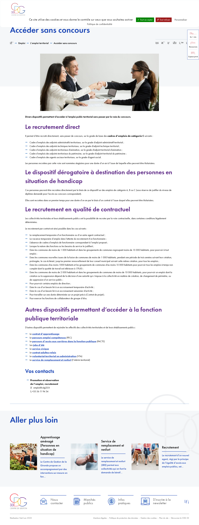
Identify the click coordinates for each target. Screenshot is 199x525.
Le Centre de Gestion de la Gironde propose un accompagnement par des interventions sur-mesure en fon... (53, 469)
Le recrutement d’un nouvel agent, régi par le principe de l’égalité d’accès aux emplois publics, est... (175, 461)
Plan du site (163, 518)
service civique (40, 348)
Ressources (193, 47)
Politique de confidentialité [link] (99, 24)
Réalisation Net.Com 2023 (21, 518)
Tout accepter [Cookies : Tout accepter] (145, 19)
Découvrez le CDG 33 (180, 518)
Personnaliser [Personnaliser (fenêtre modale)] (181, 19)
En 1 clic (193, 37)
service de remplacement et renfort (51, 359)
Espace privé (193, 57)
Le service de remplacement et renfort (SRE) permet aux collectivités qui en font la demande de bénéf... (113, 465)
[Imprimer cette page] (163, 43)
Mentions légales (100, 518)
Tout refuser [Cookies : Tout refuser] (163, 19)
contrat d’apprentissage (45, 333)
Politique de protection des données (123, 518)
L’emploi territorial (39, 43)
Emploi (21, 43)
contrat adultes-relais (44, 352)
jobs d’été (38, 345)
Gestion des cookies (149, 518)
